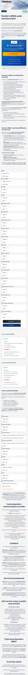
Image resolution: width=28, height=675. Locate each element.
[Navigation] (24, 2)
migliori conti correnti (17, 23)
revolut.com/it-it (4, 68)
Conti (24, 11)
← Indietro (4, 11)
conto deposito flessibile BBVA (12, 522)
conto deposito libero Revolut (19, 530)
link (17, 112)
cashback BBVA (21, 560)
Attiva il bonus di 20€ (14, 54)
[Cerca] (23, 2)
